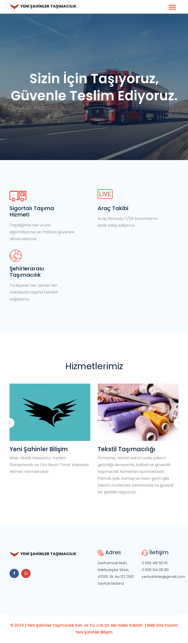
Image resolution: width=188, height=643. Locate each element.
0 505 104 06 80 (155, 569)
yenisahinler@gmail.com (163, 576)
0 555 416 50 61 (154, 563)
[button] (172, 6)
